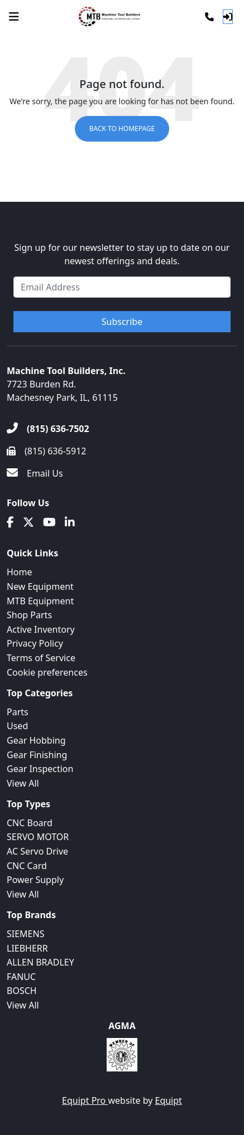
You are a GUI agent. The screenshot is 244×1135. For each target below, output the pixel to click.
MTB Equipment (40, 601)
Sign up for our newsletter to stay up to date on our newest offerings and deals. (122, 254)
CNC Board (29, 823)
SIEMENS (25, 934)
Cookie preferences (47, 672)
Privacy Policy (35, 643)
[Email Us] (35, 473)
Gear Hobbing (36, 740)
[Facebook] (10, 522)
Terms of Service (41, 658)
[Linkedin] (70, 522)
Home (19, 572)
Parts (17, 712)
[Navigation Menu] (14, 17)
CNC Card (27, 866)
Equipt (168, 1100)
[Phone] (209, 16)
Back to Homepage (122, 128)
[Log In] (228, 16)
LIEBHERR (27, 948)
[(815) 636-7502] (48, 429)
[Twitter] (28, 522)
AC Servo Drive (37, 851)
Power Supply (35, 880)
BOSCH (22, 990)
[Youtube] (49, 522)
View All (23, 783)
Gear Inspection (40, 769)
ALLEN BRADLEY (40, 962)
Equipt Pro (85, 1100)
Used (17, 726)
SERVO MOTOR (38, 837)
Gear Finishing (37, 755)
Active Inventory (41, 629)
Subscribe (122, 322)
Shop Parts (29, 615)
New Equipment (40, 586)
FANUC (21, 977)
